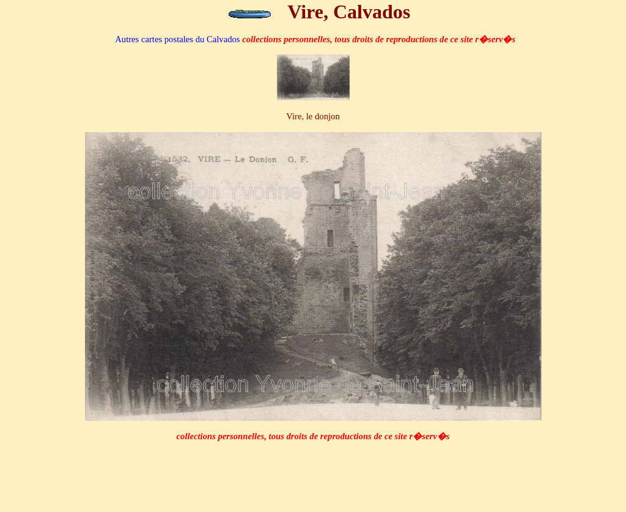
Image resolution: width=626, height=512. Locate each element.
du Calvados (177, 39)
